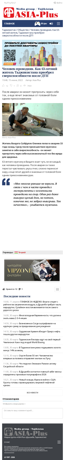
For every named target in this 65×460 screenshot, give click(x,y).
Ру (5, 2)
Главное (9, 23)
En (13, 2)
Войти (58, 2)
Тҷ (9, 2)
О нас (7, 442)
